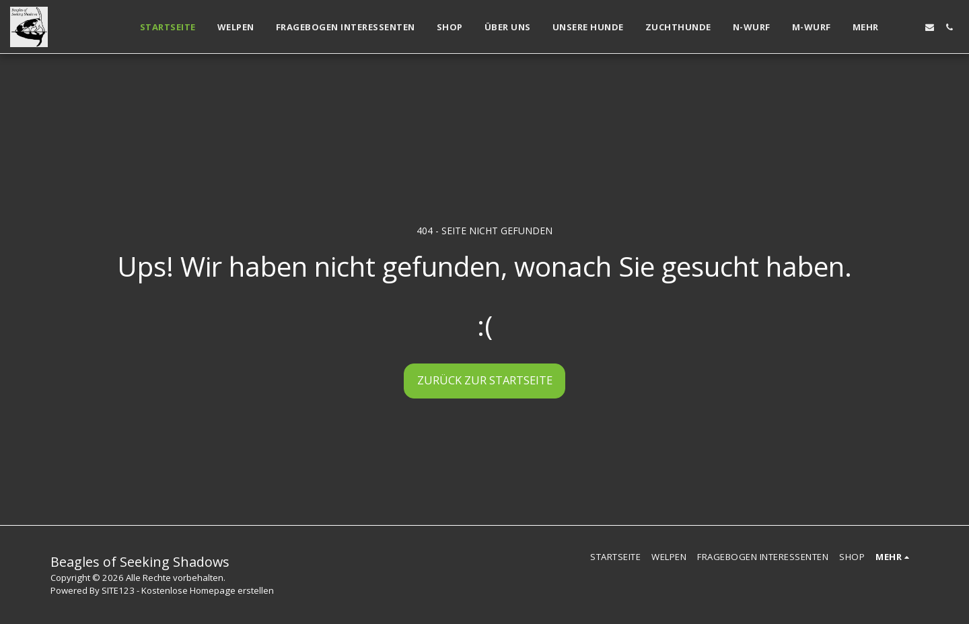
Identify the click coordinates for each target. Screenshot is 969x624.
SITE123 (118, 590)
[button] (910, 27)
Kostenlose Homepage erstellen (207, 590)
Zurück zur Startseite (484, 380)
